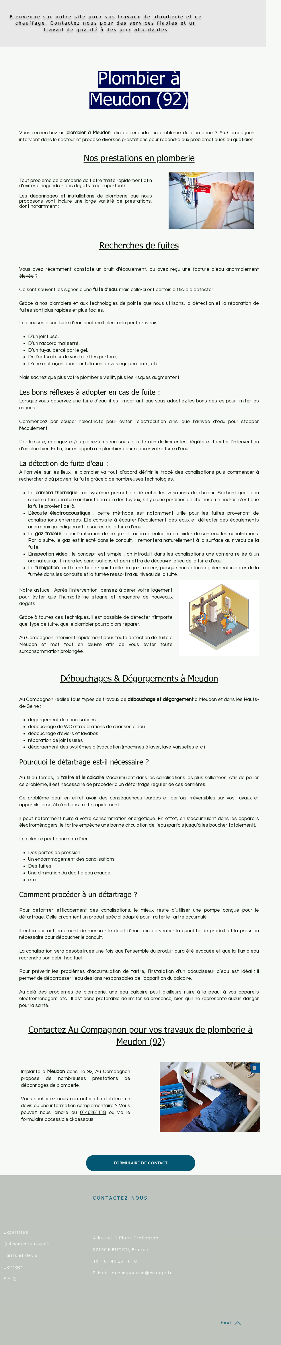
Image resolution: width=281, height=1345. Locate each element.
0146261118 (93, 1112)
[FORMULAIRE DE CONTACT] (140, 1163)
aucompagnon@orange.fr (142, 1273)
